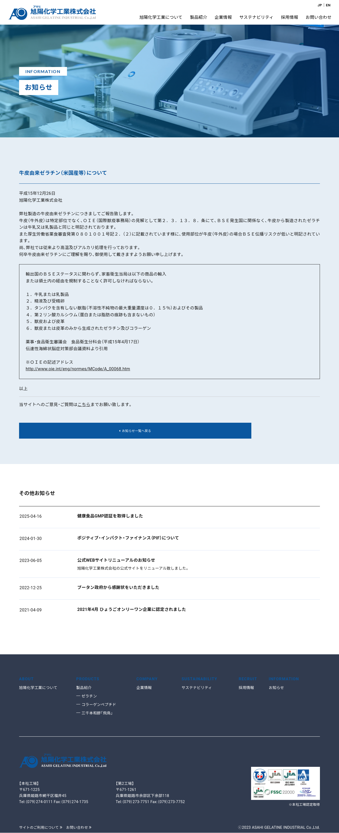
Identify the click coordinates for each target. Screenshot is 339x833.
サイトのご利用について (42, 828)
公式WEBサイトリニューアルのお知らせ (116, 561)
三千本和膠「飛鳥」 (98, 713)
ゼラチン (90, 696)
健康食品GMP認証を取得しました (110, 517)
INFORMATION (285, 679)
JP (319, 5)
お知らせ (277, 688)
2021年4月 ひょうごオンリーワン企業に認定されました (131, 611)
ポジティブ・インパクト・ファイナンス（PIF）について (128, 539)
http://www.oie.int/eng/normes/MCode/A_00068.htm (78, 368)
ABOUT (27, 679)
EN (328, 5)
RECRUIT (249, 679)
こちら (83, 404)
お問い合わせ (82, 828)
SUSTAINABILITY (200, 679)
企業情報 (144, 688)
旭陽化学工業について (39, 688)
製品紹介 (84, 688)
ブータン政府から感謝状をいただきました (118, 588)
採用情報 (247, 688)
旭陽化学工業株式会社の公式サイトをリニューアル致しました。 (133, 570)
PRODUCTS (88, 679)
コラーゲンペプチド (100, 705)
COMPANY (147, 679)
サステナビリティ (197, 688)
